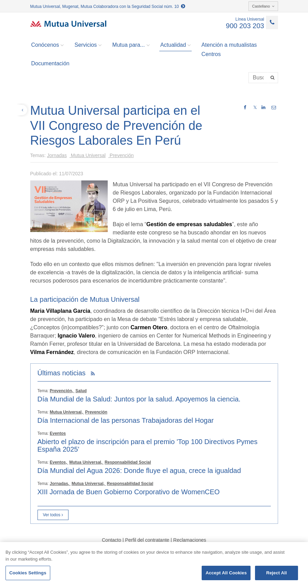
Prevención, (62, 390)
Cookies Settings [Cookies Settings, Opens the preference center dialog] (27, 572)
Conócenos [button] (47, 45)
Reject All (276, 572)
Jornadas (57, 155)
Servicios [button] (88, 45)
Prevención (121, 155)
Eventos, (59, 462)
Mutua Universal (88, 155)
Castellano (263, 6)
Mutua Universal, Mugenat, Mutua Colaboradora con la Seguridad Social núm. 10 (107, 6)
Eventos (58, 433)
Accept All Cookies (226, 572)
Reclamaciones (189, 540)
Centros (211, 54)
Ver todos (53, 514)
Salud (81, 390)
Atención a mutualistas (229, 45)
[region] (154, 563)
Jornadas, (60, 483)
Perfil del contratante (147, 540)
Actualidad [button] (175, 45)
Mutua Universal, (67, 412)
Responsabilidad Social (128, 462)
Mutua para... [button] (130, 45)
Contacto (111, 540)
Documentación (50, 63)
